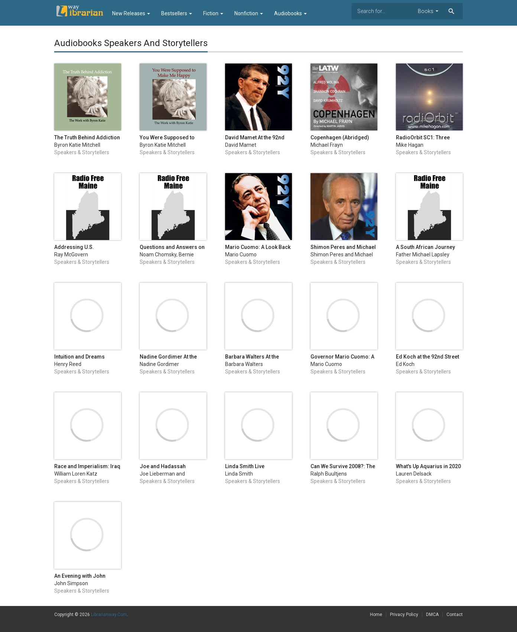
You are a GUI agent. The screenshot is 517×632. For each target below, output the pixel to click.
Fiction (213, 13)
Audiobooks (290, 13)
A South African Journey (425, 247)
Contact (454, 614)
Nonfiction (248, 13)
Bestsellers (176, 13)
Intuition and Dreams (79, 357)
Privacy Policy (404, 614)
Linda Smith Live (244, 466)
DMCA (432, 614)
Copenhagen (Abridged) (339, 137)
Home (376, 614)
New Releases (131, 13)
